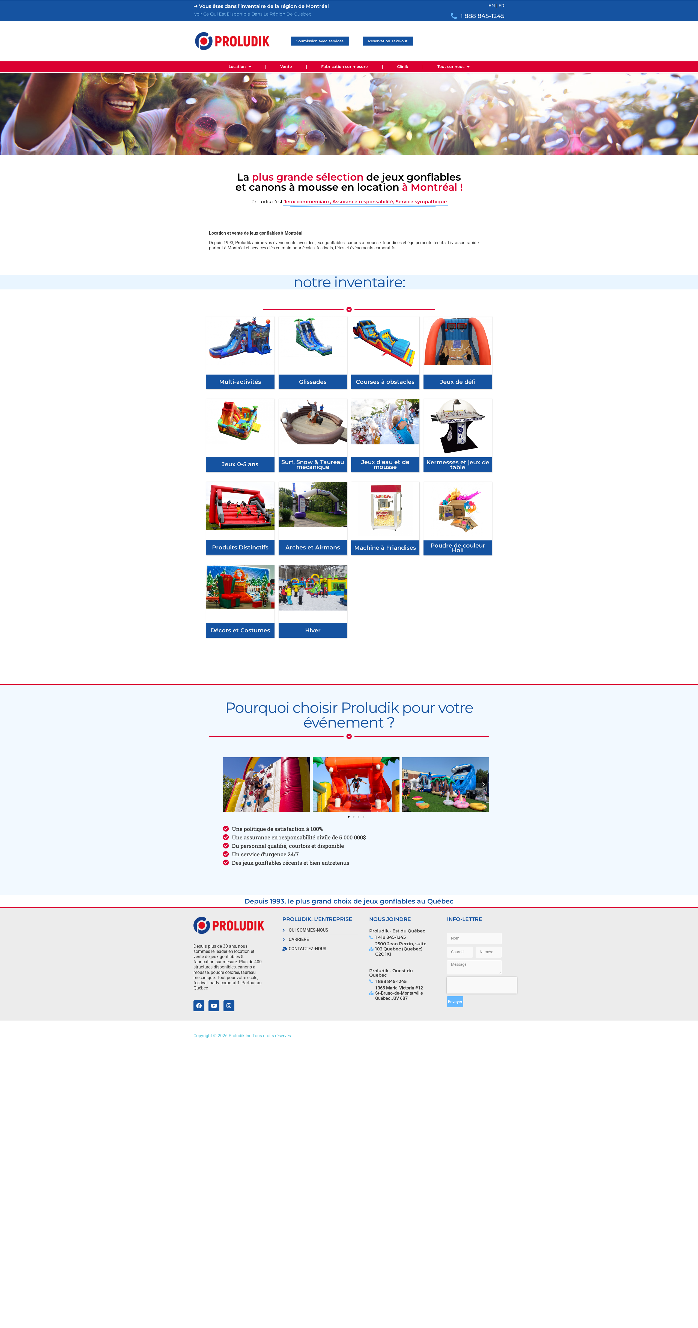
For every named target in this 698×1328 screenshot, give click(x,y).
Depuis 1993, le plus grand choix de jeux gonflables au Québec (349, 901)
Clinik (402, 66)
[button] (228, 784)
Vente (286, 66)
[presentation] (482, 985)
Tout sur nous (453, 66)
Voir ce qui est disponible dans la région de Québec (252, 14)
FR (502, 5)
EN (491, 5)
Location (240, 66)
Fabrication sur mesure (344, 66)
